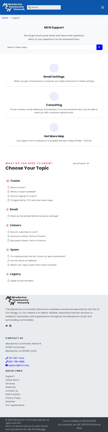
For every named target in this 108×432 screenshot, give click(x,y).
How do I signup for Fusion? (22, 196)
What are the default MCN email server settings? (33, 216)
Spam (12, 249)
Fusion (12, 181)
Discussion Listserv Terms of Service (27, 240)
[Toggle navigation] (103, 7)
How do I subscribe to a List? (23, 232)
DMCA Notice (12, 394)
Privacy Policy (13, 398)
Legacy (13, 274)
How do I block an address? (22, 260)
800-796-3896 (14, 361)
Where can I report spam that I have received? (32, 265)
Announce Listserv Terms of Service (27, 236)
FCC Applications (14, 405)
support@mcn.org (17, 365)
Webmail (10, 387)
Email (11, 209)
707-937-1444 (14, 358)
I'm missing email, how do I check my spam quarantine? (37, 256)
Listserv (13, 225)
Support (9, 376)
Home (5, 17)
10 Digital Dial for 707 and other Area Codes (30, 200)
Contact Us (11, 390)
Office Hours (12, 380)
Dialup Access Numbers (20, 280)
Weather (10, 401)
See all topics (81, 163)
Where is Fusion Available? (22, 191)
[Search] (44, 7)
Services (10, 383)
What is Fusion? (17, 187)
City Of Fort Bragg (36, 429)
